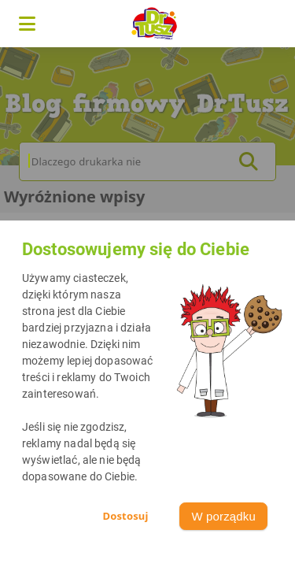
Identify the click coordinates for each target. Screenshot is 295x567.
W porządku (223, 516)
